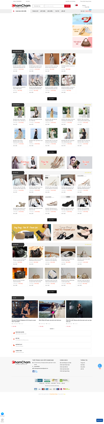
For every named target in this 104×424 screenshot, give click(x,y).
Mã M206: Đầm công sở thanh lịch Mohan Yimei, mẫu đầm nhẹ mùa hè (20, 131)
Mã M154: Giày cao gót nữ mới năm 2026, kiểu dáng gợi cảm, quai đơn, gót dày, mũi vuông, (68, 208)
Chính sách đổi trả (63, 381)
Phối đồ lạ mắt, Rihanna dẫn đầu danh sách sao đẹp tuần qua (79, 355)
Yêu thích (28, 1)
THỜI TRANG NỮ (17, 113)
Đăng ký (84, 5)
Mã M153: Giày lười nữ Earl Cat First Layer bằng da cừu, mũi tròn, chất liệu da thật (67, 234)
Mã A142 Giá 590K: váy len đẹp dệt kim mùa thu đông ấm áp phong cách (52, 69)
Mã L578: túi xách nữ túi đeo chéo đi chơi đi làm (19, 314)
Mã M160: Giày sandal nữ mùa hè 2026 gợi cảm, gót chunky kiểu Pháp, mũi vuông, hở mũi (20, 234)
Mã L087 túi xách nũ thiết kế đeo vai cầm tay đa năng (67, 314)
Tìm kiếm (67, 6)
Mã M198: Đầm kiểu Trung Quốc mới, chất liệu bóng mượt (68, 157)
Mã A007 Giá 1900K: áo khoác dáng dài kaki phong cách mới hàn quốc (20, 69)
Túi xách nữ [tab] (88, 270)
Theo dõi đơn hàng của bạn (85, 1)
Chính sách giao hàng (64, 386)
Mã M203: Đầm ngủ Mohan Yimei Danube (35, 157)
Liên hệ (63, 11)
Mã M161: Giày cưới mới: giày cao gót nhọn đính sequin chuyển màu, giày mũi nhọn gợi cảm (20, 208)
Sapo (64, 409)
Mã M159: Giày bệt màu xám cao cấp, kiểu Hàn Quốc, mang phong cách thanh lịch (36, 208)
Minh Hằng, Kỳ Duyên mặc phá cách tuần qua (50, 354)
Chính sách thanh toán (64, 379)
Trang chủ (35, 11)
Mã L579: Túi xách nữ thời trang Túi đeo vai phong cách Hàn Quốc (19, 289)
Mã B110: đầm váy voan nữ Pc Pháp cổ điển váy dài (20, 95)
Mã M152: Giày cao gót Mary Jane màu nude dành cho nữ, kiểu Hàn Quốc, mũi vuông (84, 234)
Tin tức (57, 11)
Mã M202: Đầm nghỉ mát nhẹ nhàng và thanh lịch (51, 131)
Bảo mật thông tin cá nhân (65, 377)
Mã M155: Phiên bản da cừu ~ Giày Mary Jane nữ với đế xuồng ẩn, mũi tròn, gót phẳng (52, 234)
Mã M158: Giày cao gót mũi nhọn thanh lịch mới (35, 234)
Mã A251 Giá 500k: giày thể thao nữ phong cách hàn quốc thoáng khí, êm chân (36, 95)
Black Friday (88, 11)
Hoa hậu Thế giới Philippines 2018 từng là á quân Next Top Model (24, 355)
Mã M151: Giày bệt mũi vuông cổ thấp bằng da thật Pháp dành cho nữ (84, 208)
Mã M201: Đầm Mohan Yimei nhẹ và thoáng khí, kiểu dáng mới (67, 131)
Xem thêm (52, 107)
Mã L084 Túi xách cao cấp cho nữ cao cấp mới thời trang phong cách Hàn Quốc (84, 314)
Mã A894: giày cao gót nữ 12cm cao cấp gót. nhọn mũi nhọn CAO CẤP (35, 69)
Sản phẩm (50, 11)
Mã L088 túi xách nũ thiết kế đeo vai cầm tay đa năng (67, 289)
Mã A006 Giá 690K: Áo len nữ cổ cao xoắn (68, 69)
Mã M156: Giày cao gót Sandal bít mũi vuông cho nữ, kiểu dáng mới (52, 208)
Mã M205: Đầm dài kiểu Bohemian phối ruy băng (18, 157)
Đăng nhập (87, 7)
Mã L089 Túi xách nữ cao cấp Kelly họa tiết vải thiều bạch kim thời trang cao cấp (52, 314)
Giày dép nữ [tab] (88, 189)
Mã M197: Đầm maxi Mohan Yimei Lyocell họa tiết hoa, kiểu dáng (84, 131)
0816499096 (18, 1)
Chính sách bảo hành (64, 384)
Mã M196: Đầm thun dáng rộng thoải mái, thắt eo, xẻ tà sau (84, 157)
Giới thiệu (42, 11)
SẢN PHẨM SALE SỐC (18, 51)
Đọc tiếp (14, 360)
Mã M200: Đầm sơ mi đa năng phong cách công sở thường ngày (52, 157)
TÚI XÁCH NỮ (16, 270)
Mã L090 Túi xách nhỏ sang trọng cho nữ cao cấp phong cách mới (51, 289)
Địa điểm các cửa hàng (71, 1)
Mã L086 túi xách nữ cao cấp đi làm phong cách (84, 289)
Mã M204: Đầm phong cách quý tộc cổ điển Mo (35, 131)
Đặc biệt (83, 11)
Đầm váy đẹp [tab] (88, 113)
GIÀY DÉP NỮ (16, 189)
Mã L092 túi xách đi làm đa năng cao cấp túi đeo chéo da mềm (35, 314)
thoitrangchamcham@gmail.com (40, 383)
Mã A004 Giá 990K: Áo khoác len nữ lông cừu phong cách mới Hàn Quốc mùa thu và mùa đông (68, 95)
